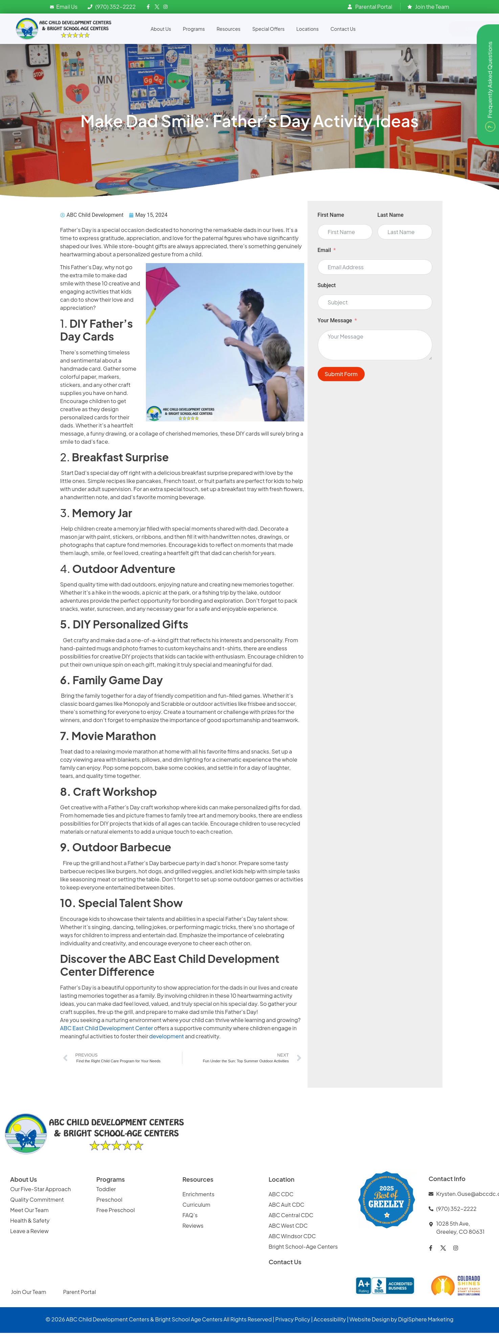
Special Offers (268, 29)
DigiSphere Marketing (426, 1319)
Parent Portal (79, 1291)
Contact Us (343, 29)
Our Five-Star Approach (40, 1189)
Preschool (109, 1199)
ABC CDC (281, 1194)
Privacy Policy (292, 1319)
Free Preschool (116, 1209)
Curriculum (196, 1204)
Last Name (391, 215)
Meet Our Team (29, 1209)
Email (324, 250)
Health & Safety (30, 1220)
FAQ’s (190, 1215)
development (167, 1036)
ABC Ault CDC (286, 1204)
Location (282, 1179)
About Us (161, 29)
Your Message (335, 320)
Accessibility (330, 1319)
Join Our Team (28, 1291)
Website (360, 1319)
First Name (331, 215)
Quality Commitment (37, 1199)
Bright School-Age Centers (303, 1246)
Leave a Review (29, 1230)
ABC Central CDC (291, 1215)
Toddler (106, 1189)
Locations (307, 29)
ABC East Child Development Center (106, 1028)
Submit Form (341, 373)
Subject (327, 285)
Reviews (193, 1225)
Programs (194, 29)
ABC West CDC (288, 1225)
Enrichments (198, 1194)
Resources (228, 29)
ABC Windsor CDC (292, 1236)
